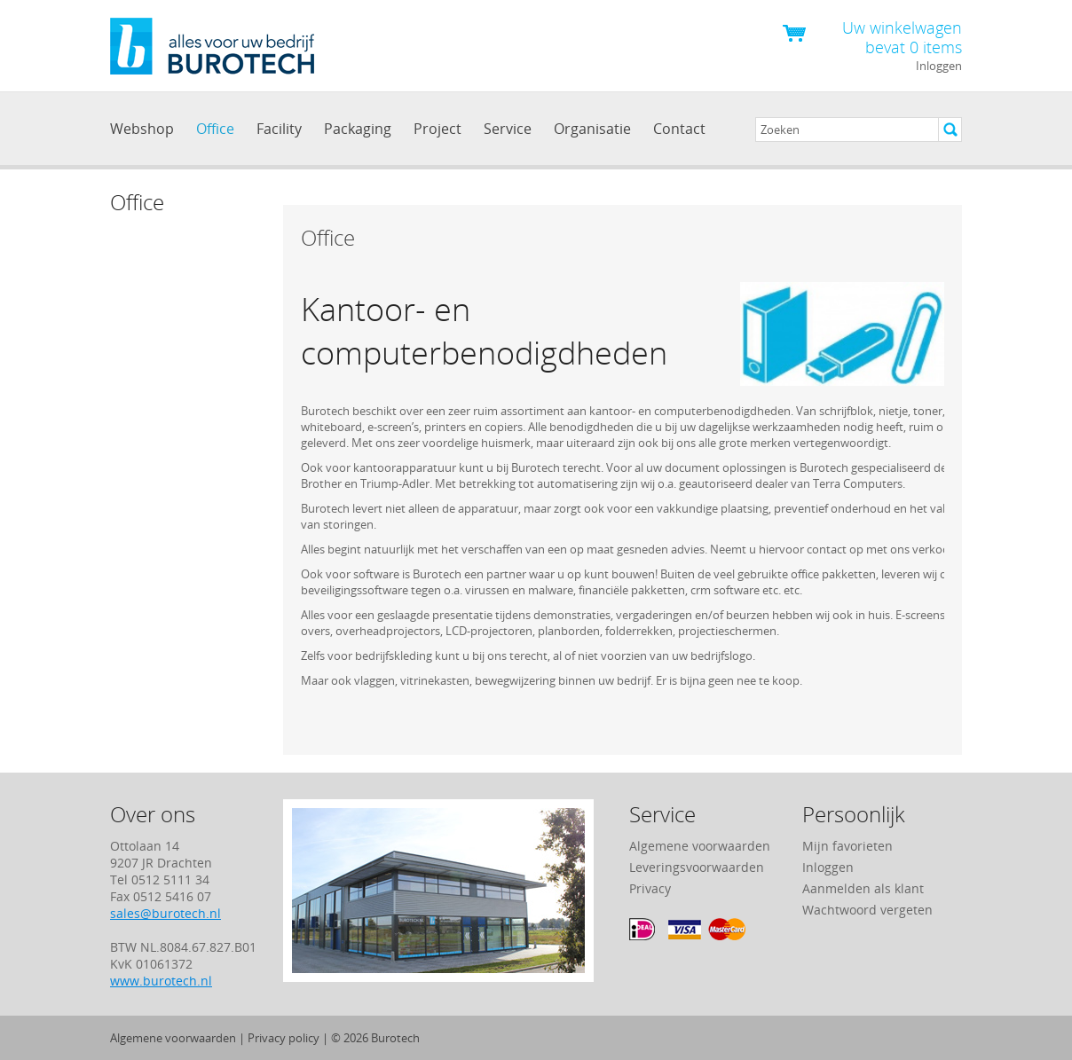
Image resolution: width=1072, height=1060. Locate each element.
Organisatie (592, 128)
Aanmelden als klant (863, 888)
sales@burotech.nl (165, 913)
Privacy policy (283, 1038)
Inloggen (939, 66)
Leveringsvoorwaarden (696, 867)
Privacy (650, 888)
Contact (679, 128)
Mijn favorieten (847, 845)
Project (437, 128)
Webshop (142, 128)
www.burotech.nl (161, 980)
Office (215, 128)
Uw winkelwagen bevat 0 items (902, 36)
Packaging (357, 128)
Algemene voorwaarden (699, 845)
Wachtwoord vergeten (867, 909)
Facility (279, 128)
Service (508, 128)
